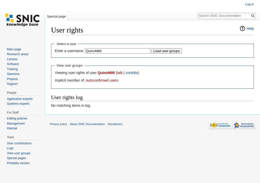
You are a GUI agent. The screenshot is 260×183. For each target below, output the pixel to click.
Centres (12, 59)
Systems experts (18, 103)
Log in (249, 4)
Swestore (13, 74)
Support (12, 84)
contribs (131, 73)
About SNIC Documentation (87, 124)
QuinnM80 (106, 73)
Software (13, 64)
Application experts (19, 99)
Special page (56, 16)
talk (120, 73)
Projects (12, 79)
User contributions (19, 143)
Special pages (16, 158)
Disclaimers (115, 124)
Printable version (18, 163)
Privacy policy (58, 124)
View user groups (18, 153)
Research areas (17, 54)
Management (16, 123)
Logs (10, 148)
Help (250, 28)
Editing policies (17, 118)
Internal (12, 128)
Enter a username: (69, 51)
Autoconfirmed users (102, 80)
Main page (14, 49)
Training (12, 69)
